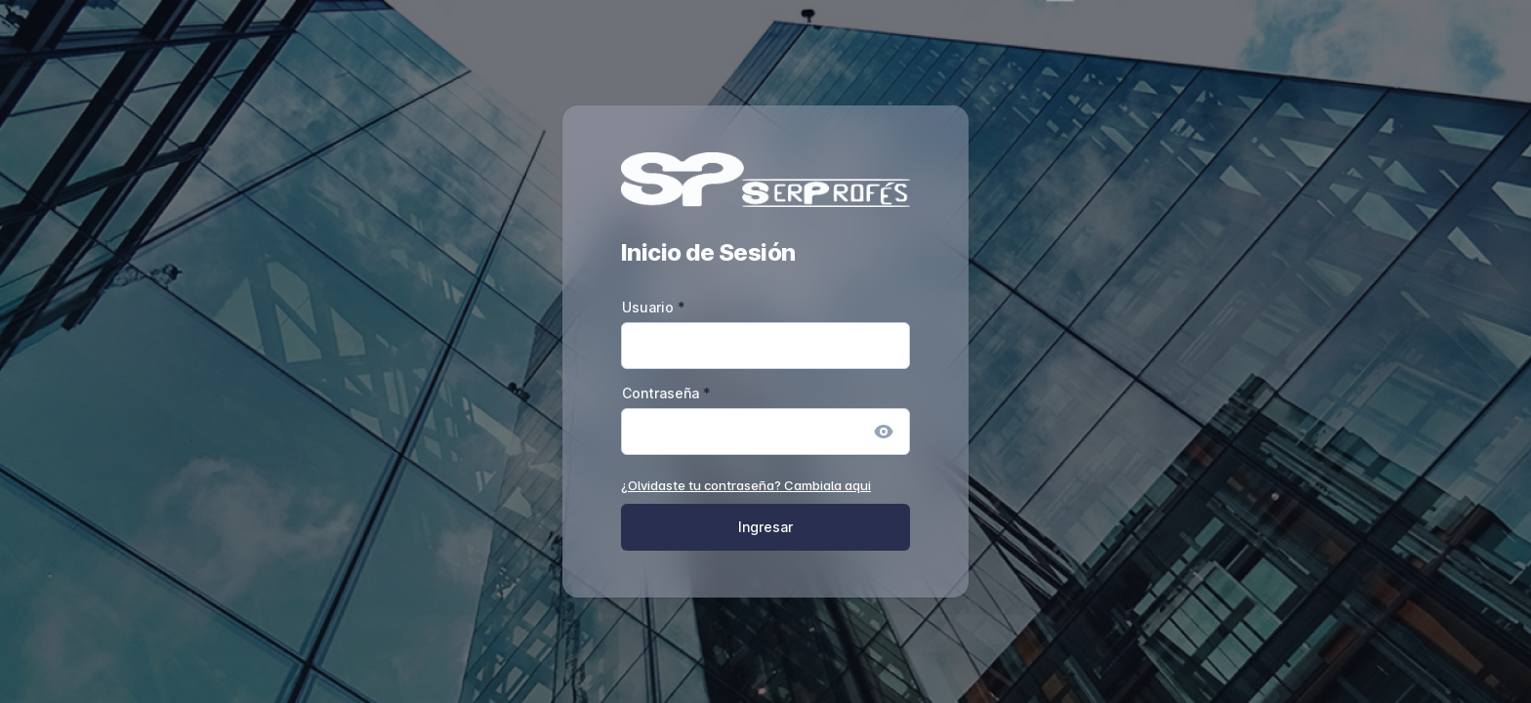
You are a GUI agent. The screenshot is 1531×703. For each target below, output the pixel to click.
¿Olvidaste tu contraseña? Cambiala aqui (746, 485)
